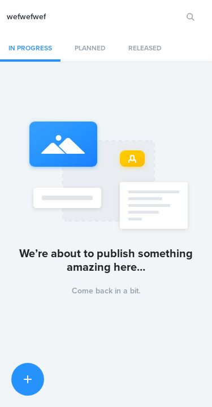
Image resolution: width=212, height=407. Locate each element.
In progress (30, 48)
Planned (90, 48)
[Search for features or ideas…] (190, 17)
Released (145, 48)
